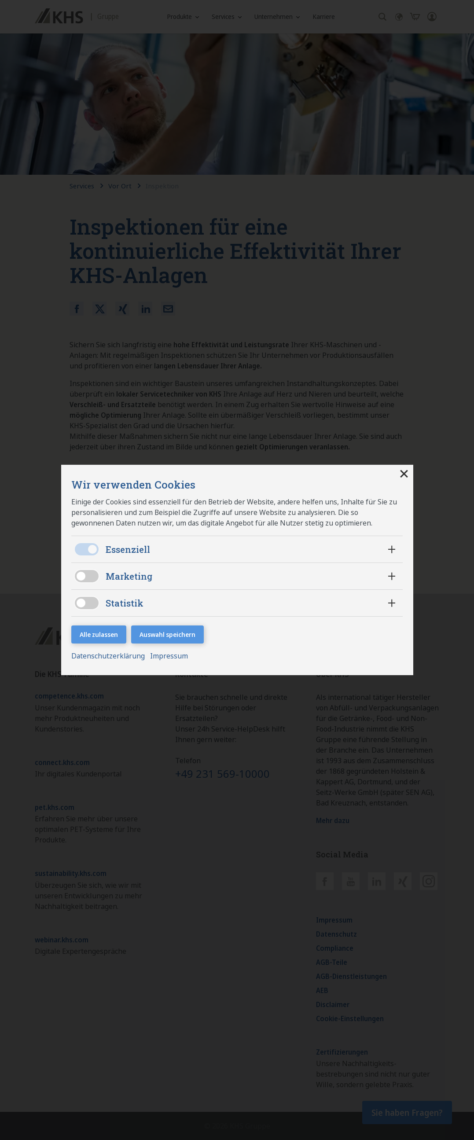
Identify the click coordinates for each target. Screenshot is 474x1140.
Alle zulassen (99, 634)
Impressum (171, 657)
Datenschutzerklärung (110, 657)
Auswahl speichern (167, 634)
